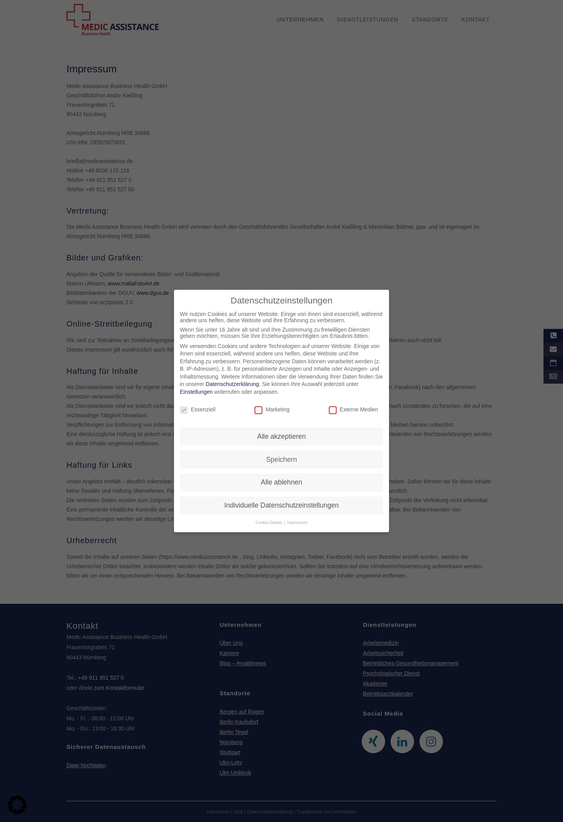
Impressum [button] (297, 519)
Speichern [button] (281, 456)
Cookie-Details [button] (269, 519)
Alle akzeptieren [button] (281, 433)
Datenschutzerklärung (232, 381)
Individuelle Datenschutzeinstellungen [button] (281, 502)
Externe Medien (353, 406)
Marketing (272, 406)
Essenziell (197, 406)
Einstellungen (196, 389)
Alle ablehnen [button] (281, 479)
